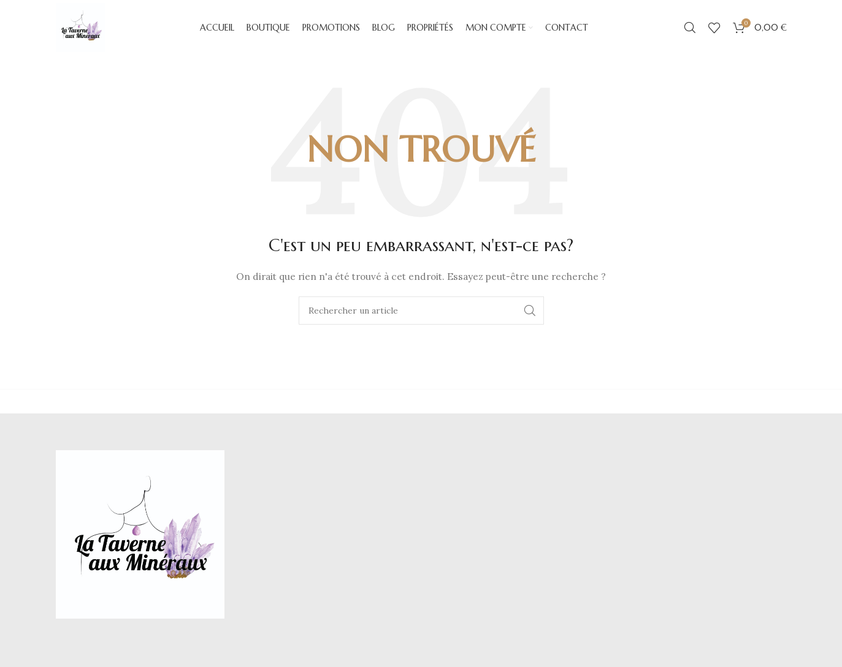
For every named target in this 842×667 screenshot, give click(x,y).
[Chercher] (690, 27)
